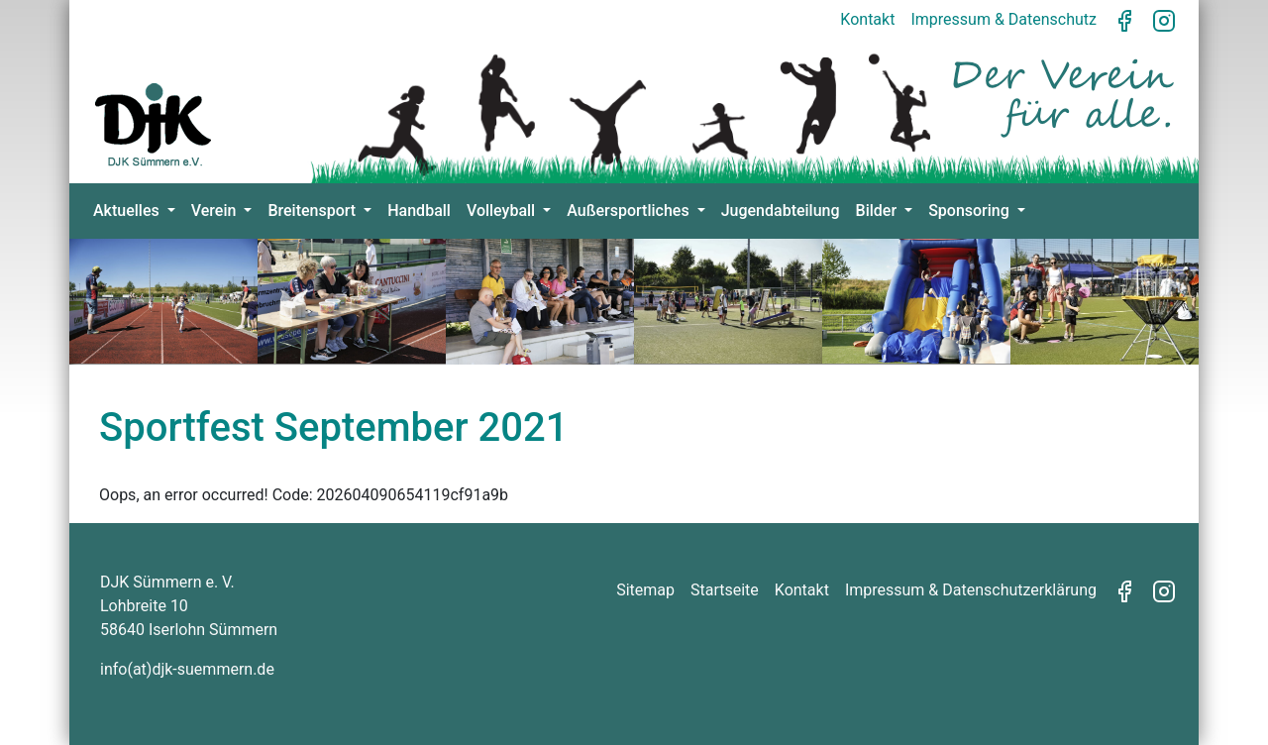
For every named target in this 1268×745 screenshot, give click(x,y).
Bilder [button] (878, 210)
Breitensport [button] (313, 210)
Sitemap (645, 590)
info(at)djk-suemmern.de (187, 669)
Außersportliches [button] (629, 210)
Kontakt (867, 19)
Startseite (724, 590)
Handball (419, 210)
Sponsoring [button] (970, 210)
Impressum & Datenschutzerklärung (971, 590)
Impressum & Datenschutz (1003, 19)
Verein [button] (216, 210)
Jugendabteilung (780, 210)
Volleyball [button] (503, 210)
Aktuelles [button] (128, 210)
